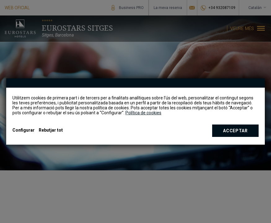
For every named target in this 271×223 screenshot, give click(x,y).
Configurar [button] (23, 130)
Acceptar (235, 130)
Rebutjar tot (51, 130)
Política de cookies (143, 112)
